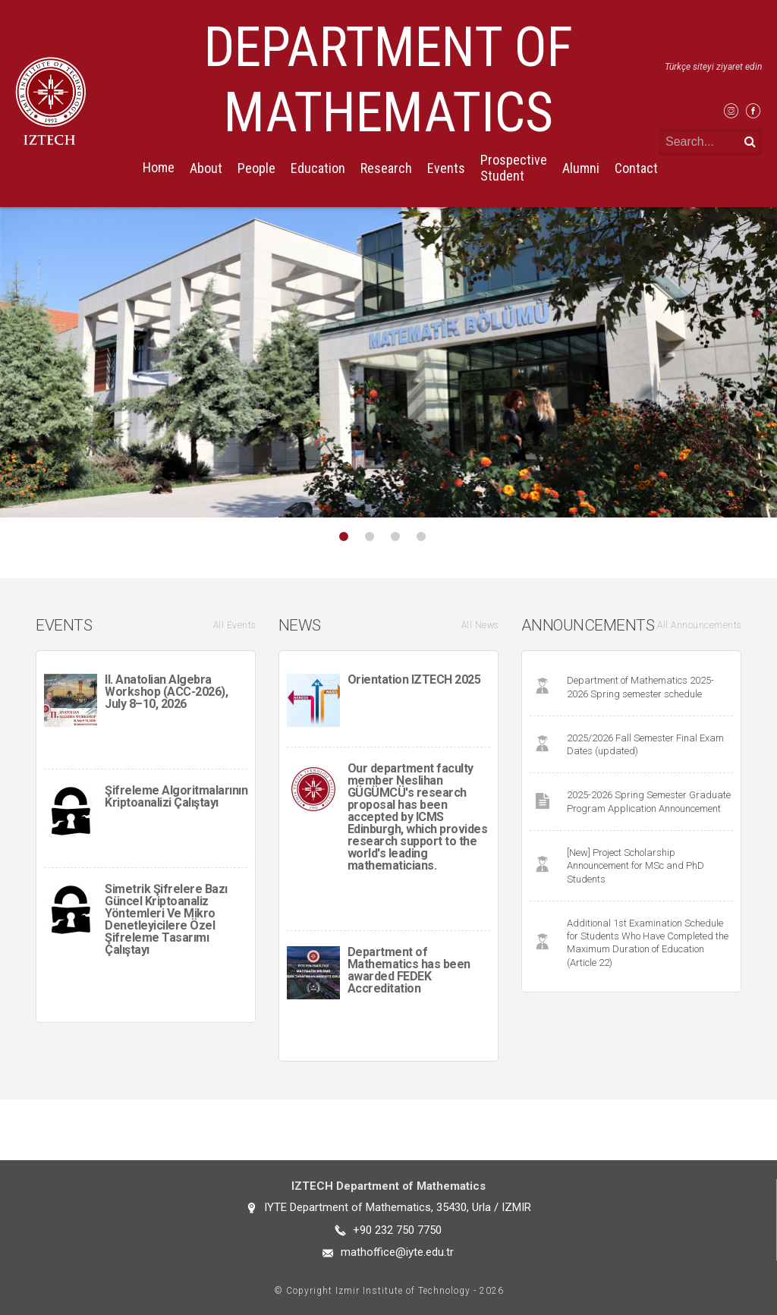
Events (446, 168)
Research (386, 168)
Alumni (580, 168)
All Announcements (699, 625)
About (206, 168)
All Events (234, 625)
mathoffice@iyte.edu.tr (397, 1252)
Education (318, 168)
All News (480, 625)
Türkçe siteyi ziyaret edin (713, 66)
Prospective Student (513, 168)
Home (159, 167)
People (256, 168)
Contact (636, 168)
